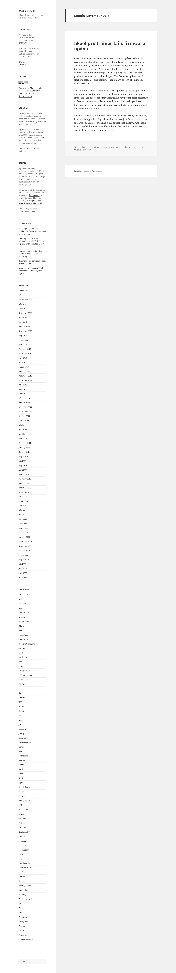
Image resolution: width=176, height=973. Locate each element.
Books (21, 630)
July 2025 (22, 304)
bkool (113, 147)
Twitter (22, 876)
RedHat (22, 836)
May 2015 (23, 335)
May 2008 (23, 573)
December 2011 (25, 407)
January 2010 (24, 483)
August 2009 (24, 505)
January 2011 (24, 447)
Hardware (23, 711)
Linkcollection (25, 742)
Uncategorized (25, 885)
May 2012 (23, 389)
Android (22, 599)
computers (23, 635)
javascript (23, 729)
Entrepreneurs (25, 670)
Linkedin (22, 64)
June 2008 (23, 568)
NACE (21, 778)
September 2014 (26, 340)
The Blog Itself (25, 868)
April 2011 (23, 434)
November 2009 (25, 492)
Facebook (22, 679)
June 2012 (23, 385)
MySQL (22, 773)
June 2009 (23, 514)
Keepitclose (23, 738)
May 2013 (23, 358)
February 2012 (25, 398)
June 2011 (23, 429)
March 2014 (24, 344)
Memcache (23, 756)
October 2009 (24, 497)
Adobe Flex (23, 594)
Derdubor (23, 657)
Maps (21, 751)
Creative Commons (27, 644)
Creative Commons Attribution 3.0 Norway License (30, 93)
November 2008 (25, 546)
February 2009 (25, 532)
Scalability (23, 841)
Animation (23, 603)
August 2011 (24, 420)
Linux (21, 747)
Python (22, 823)
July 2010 (22, 461)
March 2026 (24, 291)
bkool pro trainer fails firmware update (109, 45)
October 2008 (24, 550)
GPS (20, 702)
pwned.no (23, 814)
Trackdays (23, 872)
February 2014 (25, 349)
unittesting (23, 890)
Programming (25, 809)
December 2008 (25, 541)
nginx (21, 782)
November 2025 (25, 299)
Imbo (21, 720)
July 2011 (22, 425)
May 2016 (23, 322)
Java (20, 724)
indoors (126, 147)
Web (20, 912)
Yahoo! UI (23, 935)
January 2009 (24, 537)
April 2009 (23, 523)
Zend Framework (26, 939)
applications (24, 612)
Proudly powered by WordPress (88, 171)
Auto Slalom (24, 621)
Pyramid (22, 818)
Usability (22, 894)
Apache (22, 608)
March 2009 (24, 528)
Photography (24, 800)
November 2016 (25, 313)
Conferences (24, 639)
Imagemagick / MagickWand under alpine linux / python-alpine (31, 271)
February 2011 (25, 443)
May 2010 (23, 465)
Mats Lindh (27, 11)
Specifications (24, 863)
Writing (22, 926)
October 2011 (24, 416)
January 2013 (24, 371)
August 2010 (24, 456)
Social (21, 854)
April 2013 (23, 362)
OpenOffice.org (25, 787)
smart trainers (137, 147)
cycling (119, 147)
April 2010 (23, 470)
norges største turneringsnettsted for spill (30, 202)
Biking (21, 626)
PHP (20, 805)
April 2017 (23, 308)
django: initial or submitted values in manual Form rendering (30, 254)
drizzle (21, 666)
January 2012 (24, 402)
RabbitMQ (23, 827)
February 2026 (25, 295)
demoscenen (34, 195)
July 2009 (22, 510)
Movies (22, 765)
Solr (20, 859)
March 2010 (24, 474)
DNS (20, 662)
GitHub (22, 62)
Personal (22, 796)
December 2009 (25, 488)
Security (22, 845)
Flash (21, 688)
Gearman (22, 697)
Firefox (22, 684)
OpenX (21, 791)
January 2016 (24, 326)
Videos (21, 903)
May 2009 (23, 519)
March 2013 (24, 367)
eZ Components (25, 675)
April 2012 (23, 394)
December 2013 (25, 353)
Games (21, 693)
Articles (22, 617)
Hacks (21, 706)
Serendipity (24, 850)
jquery (21, 733)
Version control (25, 899)
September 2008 (26, 555)
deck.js (21, 653)
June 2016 (23, 317)
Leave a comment (83, 150)
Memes (22, 760)
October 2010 (24, 452)
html (21, 715)
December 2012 (25, 376)
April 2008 (23, 577)
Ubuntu (22, 881)
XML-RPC (23, 930)
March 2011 (24, 438)
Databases (23, 648)
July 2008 (22, 564)
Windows (23, 917)
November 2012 (25, 380)
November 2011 (25, 411)
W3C (21, 908)
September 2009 (26, 501)
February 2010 (25, 479)
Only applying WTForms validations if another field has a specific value (32, 231)
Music (21, 769)
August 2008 (24, 559)
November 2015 (25, 331)
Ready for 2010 (25, 832)
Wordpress (23, 921)
